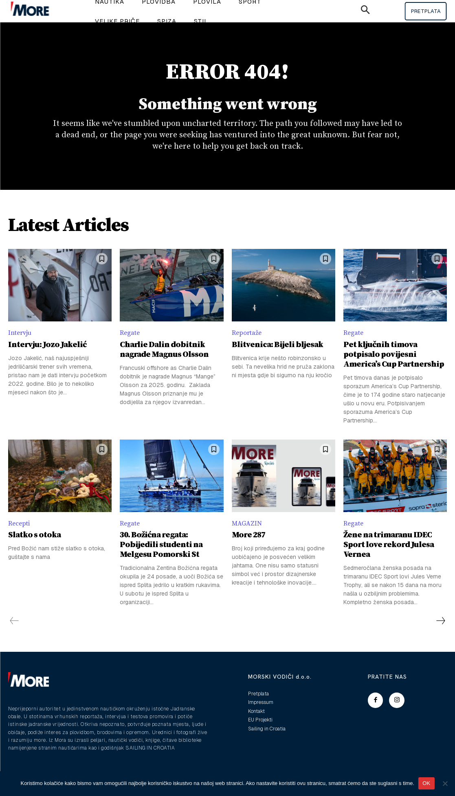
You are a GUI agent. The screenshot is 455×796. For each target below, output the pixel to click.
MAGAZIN (247, 523)
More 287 (248, 535)
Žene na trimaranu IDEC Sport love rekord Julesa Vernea (388, 545)
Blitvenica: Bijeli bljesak (277, 345)
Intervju (19, 333)
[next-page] (440, 621)
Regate (130, 333)
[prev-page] (14, 621)
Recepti (19, 523)
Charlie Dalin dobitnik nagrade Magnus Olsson (164, 350)
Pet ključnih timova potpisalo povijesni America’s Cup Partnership (393, 354)
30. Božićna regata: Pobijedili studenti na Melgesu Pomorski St (161, 545)
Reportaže (247, 333)
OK (426, 783)
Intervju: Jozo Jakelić (47, 345)
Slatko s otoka (34, 535)
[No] (445, 783)
